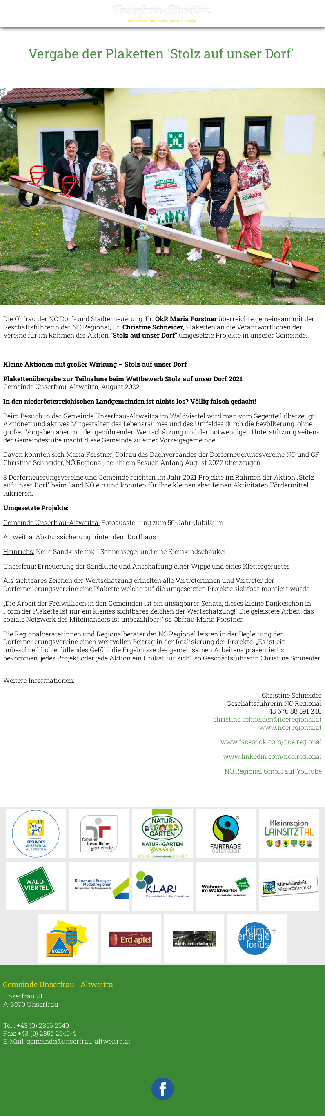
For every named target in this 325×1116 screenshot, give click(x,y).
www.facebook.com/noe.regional (271, 741)
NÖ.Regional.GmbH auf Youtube (273, 771)
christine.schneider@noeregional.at (267, 719)
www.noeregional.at (290, 727)
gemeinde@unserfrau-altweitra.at (79, 1041)
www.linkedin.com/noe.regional (272, 756)
